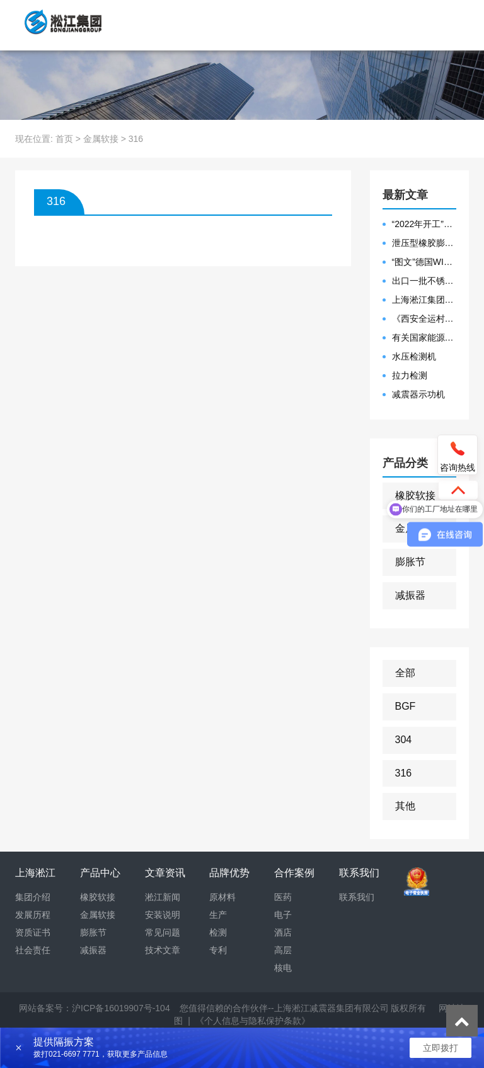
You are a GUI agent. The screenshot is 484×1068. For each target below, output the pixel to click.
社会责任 (32, 950)
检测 (218, 932)
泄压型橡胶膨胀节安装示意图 (424, 243)
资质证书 (32, 932)
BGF (405, 706)
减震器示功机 (418, 394)
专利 (218, 950)
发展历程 (32, 915)
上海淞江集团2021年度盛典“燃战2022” (424, 300)
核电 (283, 968)
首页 (64, 139)
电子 (283, 915)
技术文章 (162, 950)
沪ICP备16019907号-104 (121, 1008)
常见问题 (162, 932)
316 (403, 773)
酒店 (283, 932)
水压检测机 (414, 356)
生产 (218, 915)
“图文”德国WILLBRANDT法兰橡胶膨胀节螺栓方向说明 (424, 262)
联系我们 (356, 897)
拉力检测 (409, 375)
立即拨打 (440, 1048)
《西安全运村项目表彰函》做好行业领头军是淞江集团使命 (424, 319)
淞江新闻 (162, 897)
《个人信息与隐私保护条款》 (252, 1021)
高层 (283, 950)
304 (403, 739)
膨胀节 (410, 561)
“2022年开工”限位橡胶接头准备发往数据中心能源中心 (424, 224)
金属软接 (100, 139)
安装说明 (162, 915)
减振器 (410, 595)
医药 (283, 897)
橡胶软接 (415, 495)
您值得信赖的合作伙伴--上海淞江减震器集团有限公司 (284, 1008)
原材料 (222, 897)
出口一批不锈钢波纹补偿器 (424, 281)
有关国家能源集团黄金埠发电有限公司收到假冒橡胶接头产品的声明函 (424, 337)
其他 (405, 806)
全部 (405, 672)
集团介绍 (32, 897)
